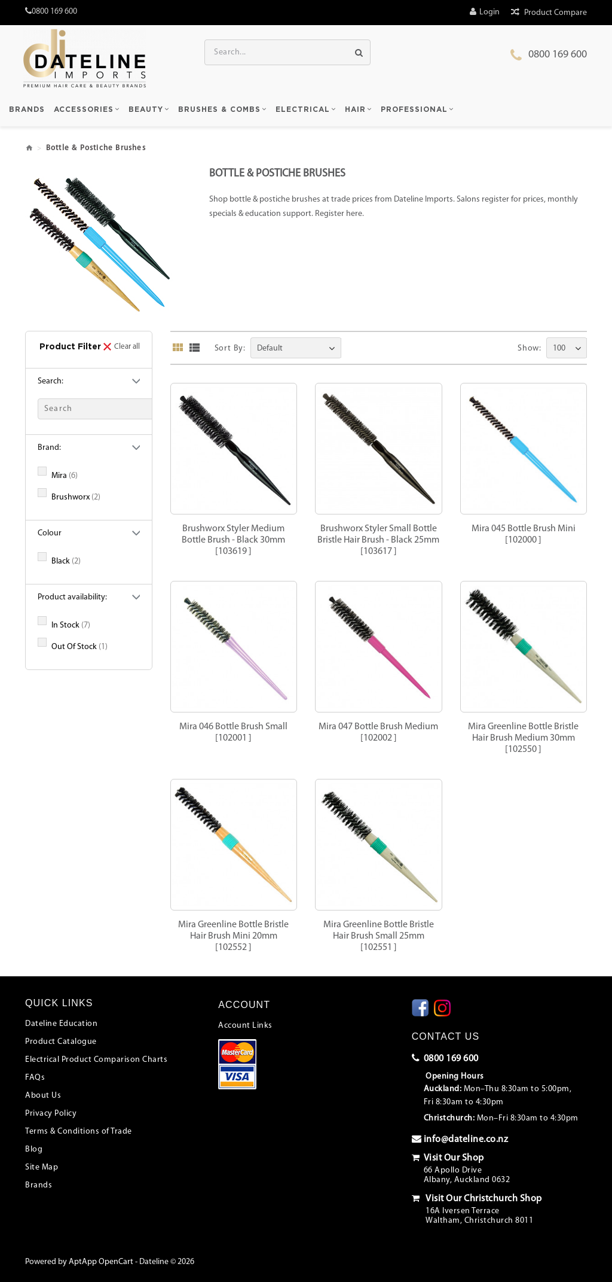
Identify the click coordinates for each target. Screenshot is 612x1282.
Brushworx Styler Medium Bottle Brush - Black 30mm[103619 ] (233, 540)
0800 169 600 (557, 54)
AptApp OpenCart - (103, 1261)
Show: (529, 348)
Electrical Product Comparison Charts (96, 1059)
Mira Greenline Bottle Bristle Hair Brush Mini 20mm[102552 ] (233, 936)
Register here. (339, 213)
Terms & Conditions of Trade (78, 1131)
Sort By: (230, 348)
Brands (38, 1185)
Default (270, 348)
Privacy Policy (50, 1113)
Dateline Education (61, 1023)
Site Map (41, 1167)
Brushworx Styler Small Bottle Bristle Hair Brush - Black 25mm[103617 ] (378, 540)
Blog (33, 1149)
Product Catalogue (61, 1041)
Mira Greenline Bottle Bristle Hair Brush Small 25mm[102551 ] (378, 936)
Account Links (245, 1025)
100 (559, 348)
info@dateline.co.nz (460, 1139)
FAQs (35, 1077)
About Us (43, 1095)
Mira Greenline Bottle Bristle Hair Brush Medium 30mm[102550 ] (523, 738)
